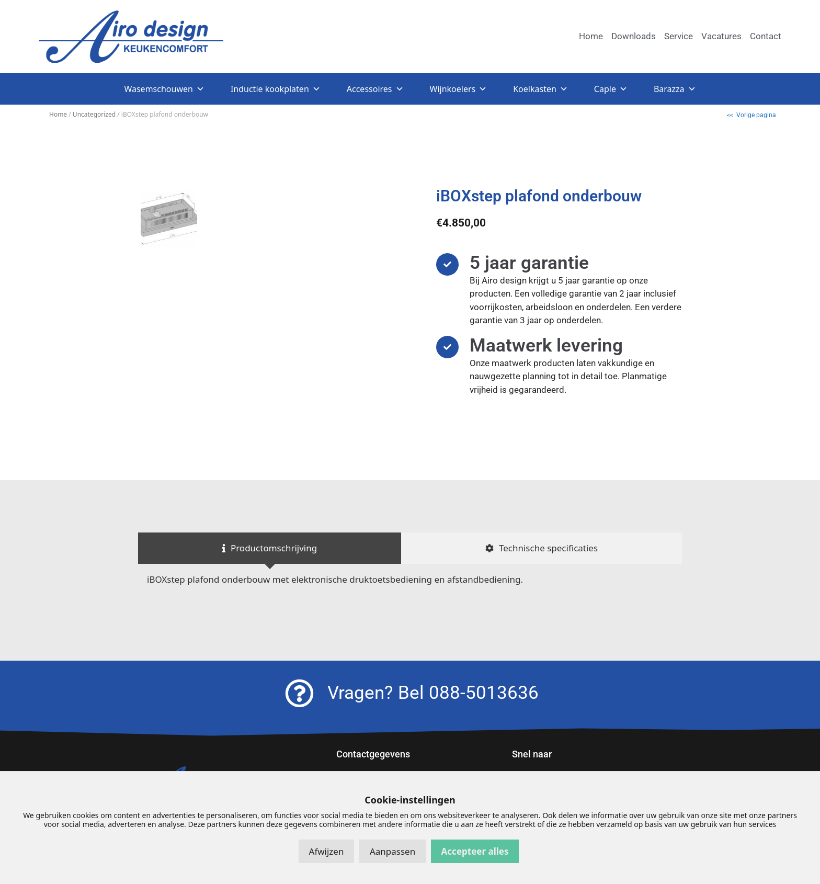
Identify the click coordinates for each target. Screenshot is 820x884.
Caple (611, 89)
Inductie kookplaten (276, 89)
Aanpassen (392, 851)
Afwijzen (326, 851)
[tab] (269, 548)
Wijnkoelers (458, 89)
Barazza (675, 89)
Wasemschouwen (164, 89)
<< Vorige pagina (751, 115)
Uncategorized (94, 114)
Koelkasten (540, 89)
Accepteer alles (475, 851)
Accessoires (375, 89)
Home (58, 114)
